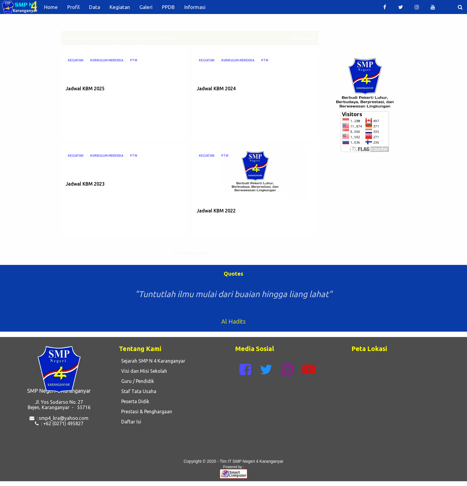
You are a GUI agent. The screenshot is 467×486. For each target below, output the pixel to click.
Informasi (195, 7)
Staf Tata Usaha (137, 391)
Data (94, 7)
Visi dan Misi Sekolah (143, 371)
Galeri (145, 7)
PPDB (168, 7)
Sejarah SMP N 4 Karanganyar (152, 361)
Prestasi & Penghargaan (145, 411)
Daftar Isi (130, 421)
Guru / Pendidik (136, 381)
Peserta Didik (134, 401)
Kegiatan (120, 7)
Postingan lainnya (189, 253)
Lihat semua (302, 39)
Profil (73, 7)
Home (51, 7)
